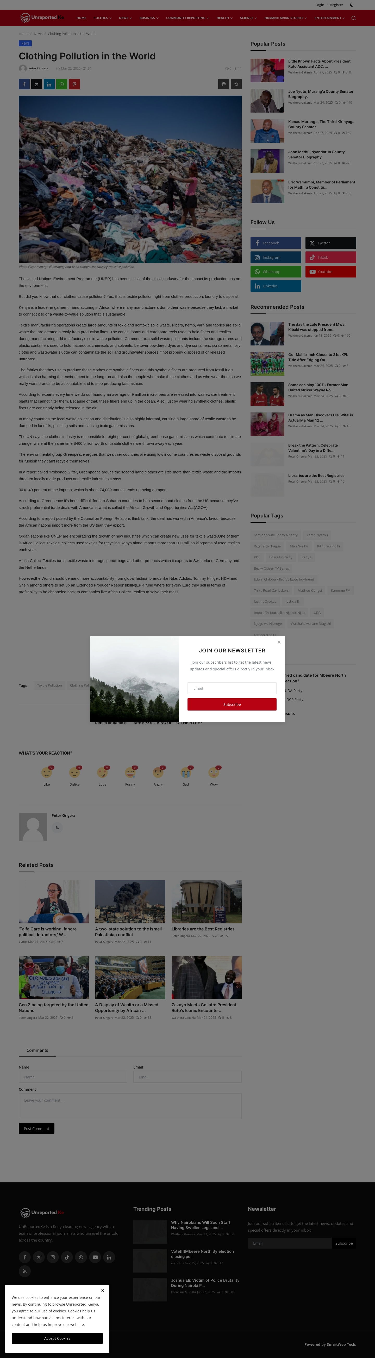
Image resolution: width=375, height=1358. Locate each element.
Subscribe (232, 704)
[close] (102, 1290)
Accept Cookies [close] (57, 1338)
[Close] (279, 642)
